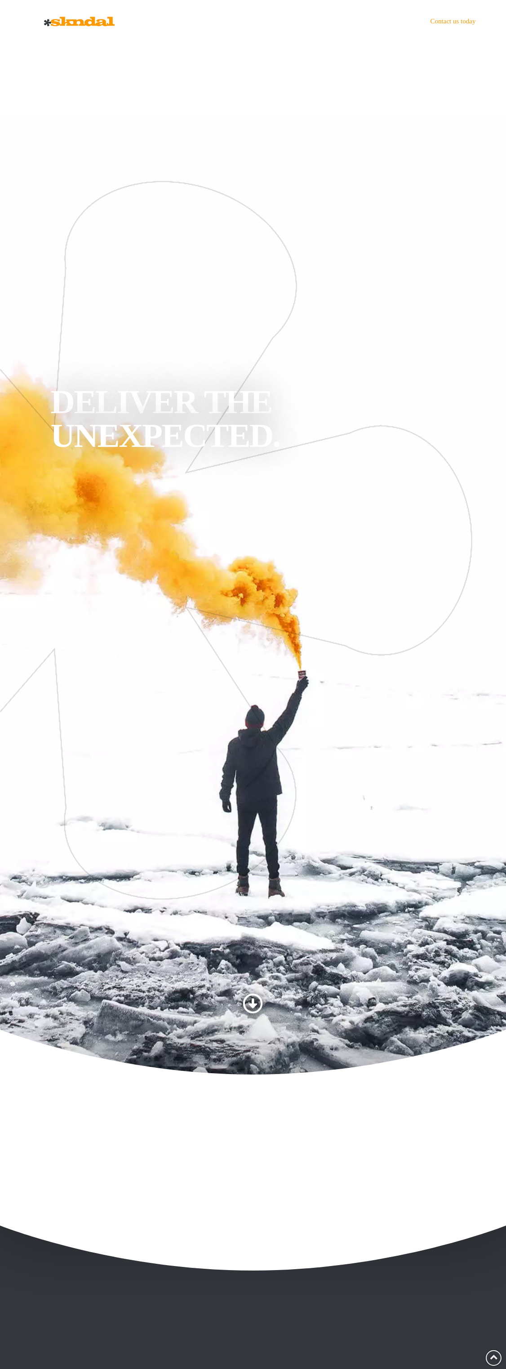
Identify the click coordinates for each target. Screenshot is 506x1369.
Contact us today (453, 21)
